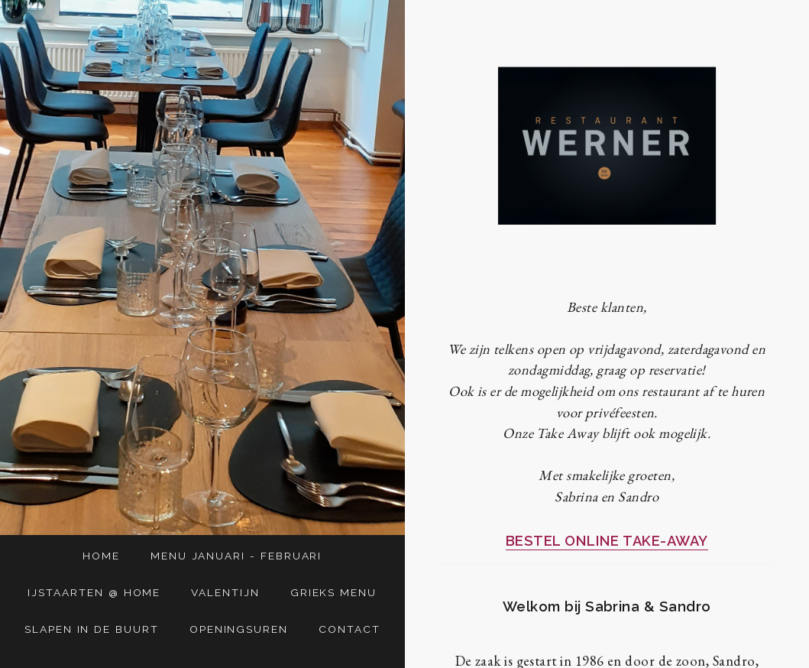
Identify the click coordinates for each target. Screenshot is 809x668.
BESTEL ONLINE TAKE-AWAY (607, 541)
